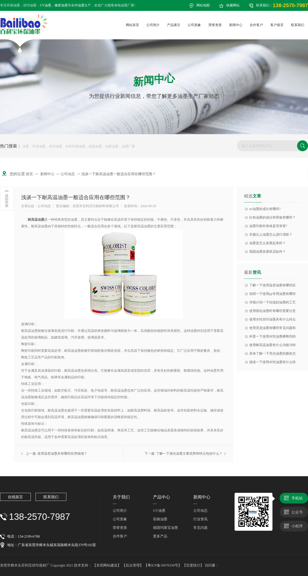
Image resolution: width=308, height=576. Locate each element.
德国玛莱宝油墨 (165, 528)
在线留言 (15, 497)
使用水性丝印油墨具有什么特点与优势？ (272, 321)
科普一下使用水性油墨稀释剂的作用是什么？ (272, 338)
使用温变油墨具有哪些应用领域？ (62, 453)
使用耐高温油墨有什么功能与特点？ (272, 346)
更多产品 (160, 536)
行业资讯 (200, 519)
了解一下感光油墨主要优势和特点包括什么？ (189, 453)
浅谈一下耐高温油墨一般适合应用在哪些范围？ (118, 174)
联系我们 (51, 497)
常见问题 (200, 528)
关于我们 (121, 497)
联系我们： (282, 5)
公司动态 (68, 174)
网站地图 (203, 5)
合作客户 (120, 536)
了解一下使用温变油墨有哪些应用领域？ (272, 286)
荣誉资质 (120, 528)
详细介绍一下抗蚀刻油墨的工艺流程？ (272, 304)
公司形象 (120, 519)
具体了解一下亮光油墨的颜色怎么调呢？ (272, 355)
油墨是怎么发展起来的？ (267, 243)
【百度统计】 (193, 565)
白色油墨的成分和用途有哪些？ (272, 217)
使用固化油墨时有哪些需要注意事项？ (272, 312)
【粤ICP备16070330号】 (163, 565)
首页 (29, 174)
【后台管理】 (133, 565)
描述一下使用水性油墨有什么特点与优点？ (272, 363)
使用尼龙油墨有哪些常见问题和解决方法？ (272, 329)
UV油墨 (45, 5)
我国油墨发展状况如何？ (267, 251)
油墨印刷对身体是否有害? (268, 226)
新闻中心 (47, 174)
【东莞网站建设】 (107, 565)
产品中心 (161, 497)
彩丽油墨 (160, 519)
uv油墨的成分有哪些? (265, 209)
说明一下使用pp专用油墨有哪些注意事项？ (272, 295)
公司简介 (120, 510)
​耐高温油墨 (36, 219)
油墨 (81, 5)
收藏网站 (233, 5)
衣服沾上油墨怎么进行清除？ (270, 234)
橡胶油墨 (61, 5)
